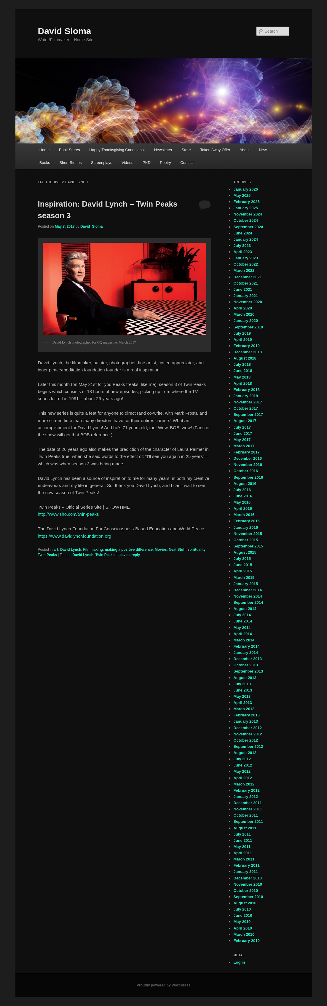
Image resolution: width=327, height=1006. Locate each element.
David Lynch (70, 549)
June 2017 (243, 433)
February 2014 (247, 646)
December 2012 (248, 728)
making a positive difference (129, 549)
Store (186, 150)
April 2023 (243, 252)
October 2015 (246, 540)
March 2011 (244, 859)
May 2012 (242, 771)
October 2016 (246, 471)
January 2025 (246, 208)
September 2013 (248, 671)
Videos (127, 162)
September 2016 (248, 477)
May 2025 (242, 195)
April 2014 (243, 634)
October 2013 (246, 665)
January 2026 (246, 189)
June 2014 (243, 621)
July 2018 (242, 364)
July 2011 (242, 834)
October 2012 (246, 740)
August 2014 (245, 608)
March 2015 (244, 577)
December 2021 (248, 277)
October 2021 (246, 283)
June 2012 (243, 765)
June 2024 (243, 233)
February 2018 (247, 389)
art (56, 549)
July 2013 (242, 684)
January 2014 (246, 652)
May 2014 (242, 627)
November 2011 (248, 809)
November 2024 (248, 214)
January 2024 (246, 239)
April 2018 (243, 383)
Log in (239, 962)
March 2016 (244, 514)
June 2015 (243, 565)
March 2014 (244, 640)
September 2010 (248, 897)
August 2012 (245, 752)
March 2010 (244, 934)
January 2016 (246, 527)
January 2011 (246, 871)
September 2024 (248, 227)
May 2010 (242, 921)
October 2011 (246, 815)
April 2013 (243, 702)
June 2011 (243, 840)
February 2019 (247, 346)
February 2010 (247, 940)
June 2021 (243, 289)
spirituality (197, 549)
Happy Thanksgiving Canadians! (117, 150)
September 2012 (248, 746)
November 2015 (248, 533)
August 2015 (245, 552)
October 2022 (246, 264)
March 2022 (244, 270)
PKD (147, 162)
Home (44, 150)
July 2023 (242, 245)
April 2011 (243, 853)
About (245, 150)
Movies (161, 549)
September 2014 (248, 602)
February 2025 (247, 201)
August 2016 (245, 483)
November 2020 (248, 302)
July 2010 (242, 909)
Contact (187, 162)
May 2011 (242, 846)
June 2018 (243, 370)
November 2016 (248, 464)
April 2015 (243, 571)
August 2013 (245, 678)
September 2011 (248, 821)
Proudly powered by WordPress (163, 985)
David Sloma (64, 31)
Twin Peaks (47, 555)
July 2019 (242, 333)
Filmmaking (93, 549)
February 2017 (247, 452)
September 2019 (248, 327)
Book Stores (69, 150)
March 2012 (244, 784)
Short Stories (70, 162)
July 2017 (242, 427)
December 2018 (248, 352)
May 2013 (242, 696)
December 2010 (248, 878)
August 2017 (245, 421)
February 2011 (247, 865)
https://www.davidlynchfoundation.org (74, 536)
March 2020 (244, 314)
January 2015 (246, 584)
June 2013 (243, 690)
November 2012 (248, 734)
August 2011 (245, 828)
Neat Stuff (177, 549)
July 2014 (242, 615)
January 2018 (246, 396)
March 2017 (244, 446)
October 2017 (246, 408)
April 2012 (243, 778)
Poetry (165, 162)
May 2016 (242, 502)
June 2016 (243, 496)
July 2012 (242, 759)
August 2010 (245, 903)
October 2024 (246, 220)
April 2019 (243, 339)
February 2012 (247, 790)
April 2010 (243, 928)
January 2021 (246, 295)
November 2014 (248, 596)
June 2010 (243, 915)
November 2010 (248, 884)
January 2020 (246, 320)
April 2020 (243, 308)
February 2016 (247, 521)
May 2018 (242, 377)
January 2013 (246, 721)
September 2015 (248, 546)
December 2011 (248, 803)
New (263, 150)
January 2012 (246, 796)
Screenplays (101, 162)
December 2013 (248, 659)
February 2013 (247, 715)
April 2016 (243, 508)
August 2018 (245, 358)
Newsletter (163, 150)
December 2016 (248, 458)
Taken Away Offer (215, 150)
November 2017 (248, 402)
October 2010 (246, 890)
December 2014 (248, 590)
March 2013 (244, 709)
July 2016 (242, 490)
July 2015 (242, 558)
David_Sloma (91, 226)
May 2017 (242, 439)
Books (44, 162)
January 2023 (246, 258)
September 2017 (248, 414)
